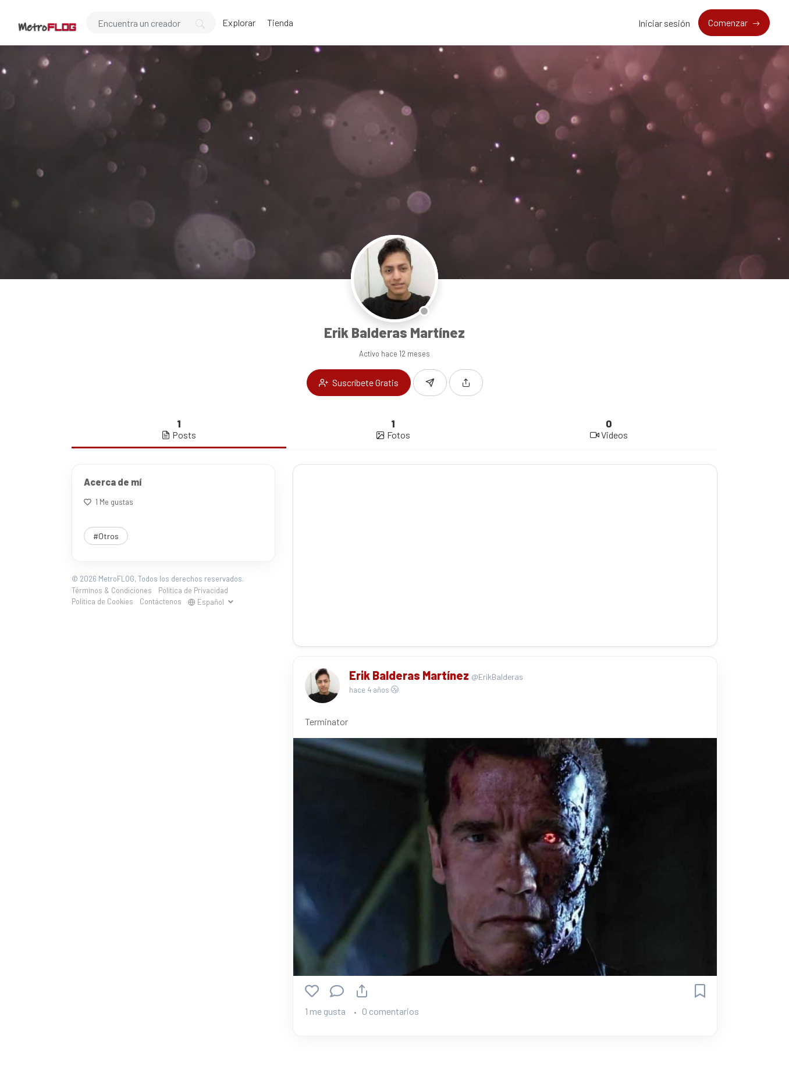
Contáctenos (161, 601)
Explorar (238, 22)
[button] (466, 382)
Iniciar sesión (664, 22)
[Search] (151, 22)
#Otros (106, 536)
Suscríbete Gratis (359, 382)
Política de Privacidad (193, 590)
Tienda (280, 22)
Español (207, 602)
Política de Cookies (102, 601)
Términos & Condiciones (112, 590)
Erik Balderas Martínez (410, 675)
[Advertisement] (505, 555)
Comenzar (728, 22)
